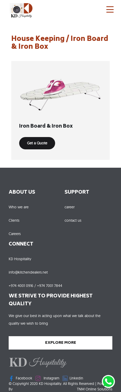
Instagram (47, 378)
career (70, 207)
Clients (14, 220)
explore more (60, 343)
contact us (73, 220)
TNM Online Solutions (94, 389)
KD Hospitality (20, 259)
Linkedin (72, 378)
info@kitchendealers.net (28, 272)
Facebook (20, 378)
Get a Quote (37, 143)
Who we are (19, 207)
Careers (15, 233)
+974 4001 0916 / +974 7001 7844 (35, 285)
